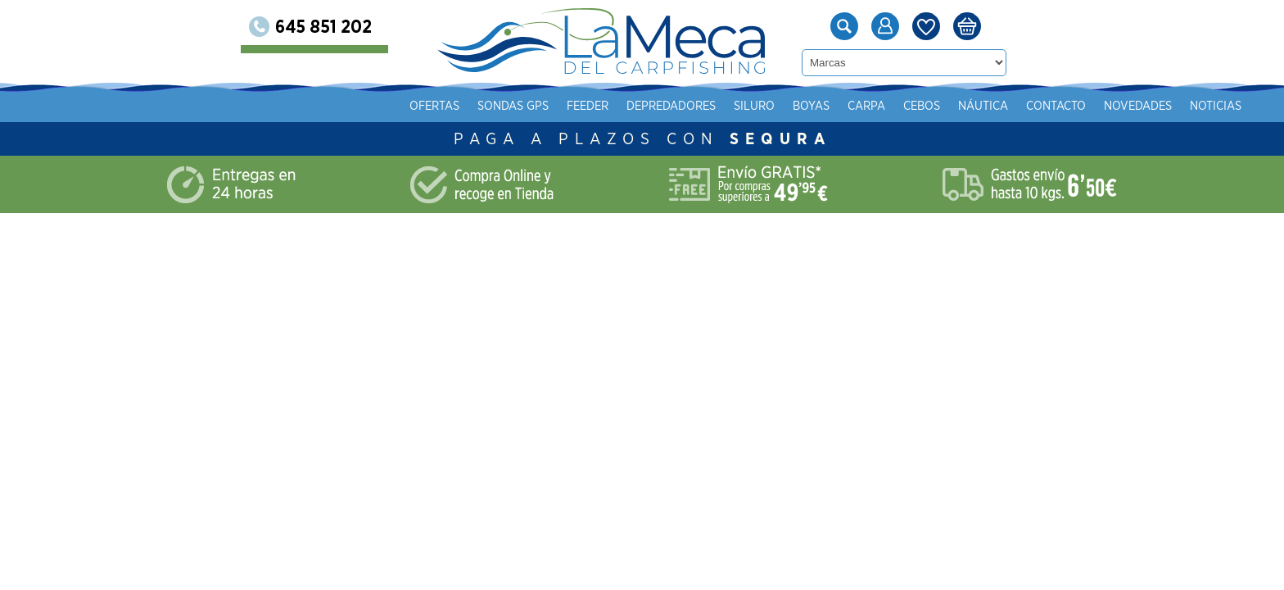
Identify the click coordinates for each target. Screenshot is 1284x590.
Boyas (811, 106)
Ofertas (434, 106)
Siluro (754, 106)
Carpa (866, 106)
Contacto (1056, 106)
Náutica (983, 106)
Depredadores (671, 106)
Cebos (921, 106)
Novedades (1138, 106)
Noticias (1215, 106)
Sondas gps (513, 106)
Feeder (587, 106)
